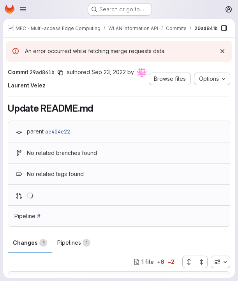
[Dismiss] (222, 51)
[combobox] (220, 262)
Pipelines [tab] (73, 243)
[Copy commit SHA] (60, 72)
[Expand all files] (188, 262)
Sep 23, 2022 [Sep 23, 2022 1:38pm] (109, 72)
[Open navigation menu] (23, 9)
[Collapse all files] (201, 262)
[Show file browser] (224, 28)
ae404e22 (57, 131)
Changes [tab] (30, 243)
